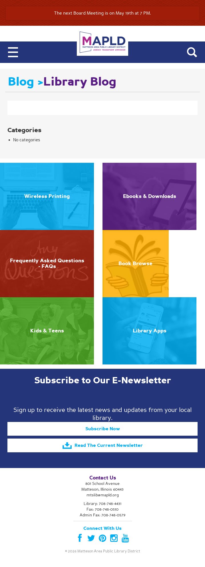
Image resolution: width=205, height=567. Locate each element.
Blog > (25, 81)
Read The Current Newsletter (103, 445)
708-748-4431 (110, 503)
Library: (102, 503)
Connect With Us (102, 528)
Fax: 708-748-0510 (102, 509)
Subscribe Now (102, 429)
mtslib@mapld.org (103, 495)
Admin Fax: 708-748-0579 (102, 515)
